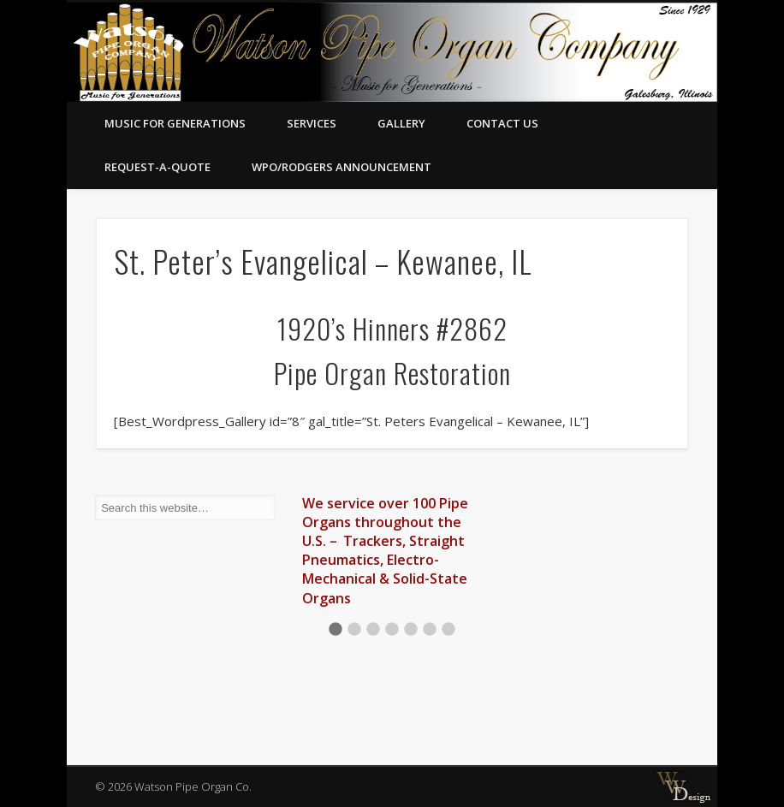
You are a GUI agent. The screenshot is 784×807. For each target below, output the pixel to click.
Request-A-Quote (157, 167)
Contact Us (502, 123)
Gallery (401, 123)
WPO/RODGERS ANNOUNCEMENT (341, 167)
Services (311, 123)
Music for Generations (175, 123)
